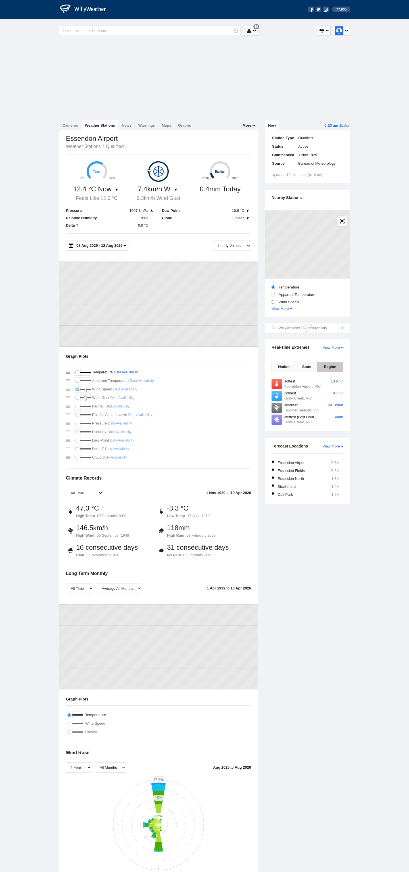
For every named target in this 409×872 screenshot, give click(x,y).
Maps (166, 125)
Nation (283, 367)
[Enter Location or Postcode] (150, 31)
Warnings (146, 125)
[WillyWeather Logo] (85, 9)
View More (280, 308)
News (127, 125)
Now (272, 125)
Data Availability (126, 372)
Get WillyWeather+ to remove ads (299, 328)
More (247, 125)
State (306, 367)
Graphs (184, 125)
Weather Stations (100, 125)
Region (330, 367)
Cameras (70, 125)
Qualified (115, 146)
